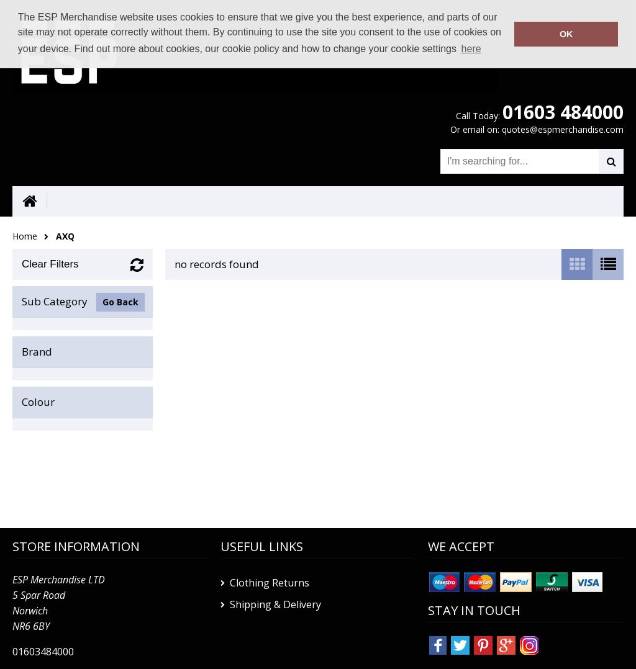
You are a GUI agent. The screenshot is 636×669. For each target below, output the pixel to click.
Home (24, 236)
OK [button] (566, 34)
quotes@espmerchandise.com (563, 129)
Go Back (120, 302)
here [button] (471, 48)
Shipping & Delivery (275, 604)
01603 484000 (563, 112)
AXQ (65, 236)
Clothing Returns (269, 583)
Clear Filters (50, 264)
